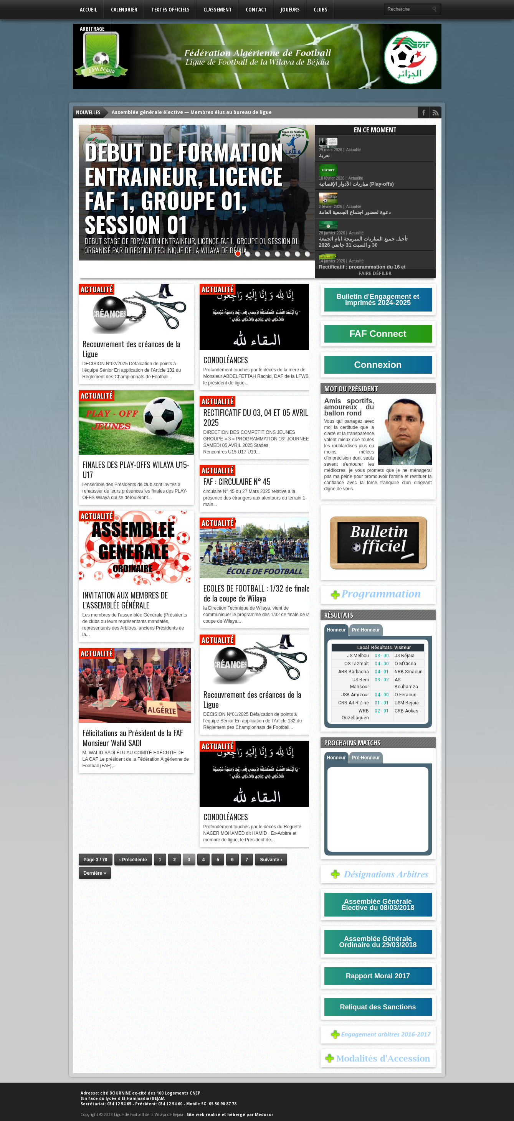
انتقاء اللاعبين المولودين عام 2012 (377, 241)
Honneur (336, 630)
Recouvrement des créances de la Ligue (131, 348)
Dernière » (95, 873)
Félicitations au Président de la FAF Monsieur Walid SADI (133, 737)
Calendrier (124, 9)
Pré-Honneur (366, 630)
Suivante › (271, 859)
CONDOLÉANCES (225, 360)
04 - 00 (382, 663)
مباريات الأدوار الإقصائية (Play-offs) (378, 161)
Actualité (376, 139)
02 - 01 (382, 711)
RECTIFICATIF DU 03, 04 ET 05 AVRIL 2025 (255, 417)
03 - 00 (382, 655)
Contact (256, 9)
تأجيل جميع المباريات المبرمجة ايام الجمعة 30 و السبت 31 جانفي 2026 (385, 200)
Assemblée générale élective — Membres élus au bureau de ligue (192, 112)
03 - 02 (382, 679)
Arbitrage (92, 28)
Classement (217, 9)
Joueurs (290, 9)
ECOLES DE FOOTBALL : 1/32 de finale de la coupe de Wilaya (256, 593)
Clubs (320, 9)
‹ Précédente (133, 859)
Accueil (88, 9)
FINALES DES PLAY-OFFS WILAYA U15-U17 (136, 469)
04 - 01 (382, 671)
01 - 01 (382, 703)
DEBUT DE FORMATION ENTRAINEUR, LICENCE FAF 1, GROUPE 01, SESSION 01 (183, 188)
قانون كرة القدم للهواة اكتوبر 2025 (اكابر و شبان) (386, 261)
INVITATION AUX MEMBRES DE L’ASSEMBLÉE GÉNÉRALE (125, 600)
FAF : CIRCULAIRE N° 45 (237, 481)
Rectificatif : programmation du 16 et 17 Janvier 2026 (384, 222)
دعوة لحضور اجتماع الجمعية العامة (377, 179)
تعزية (346, 145)
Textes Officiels (170, 9)
